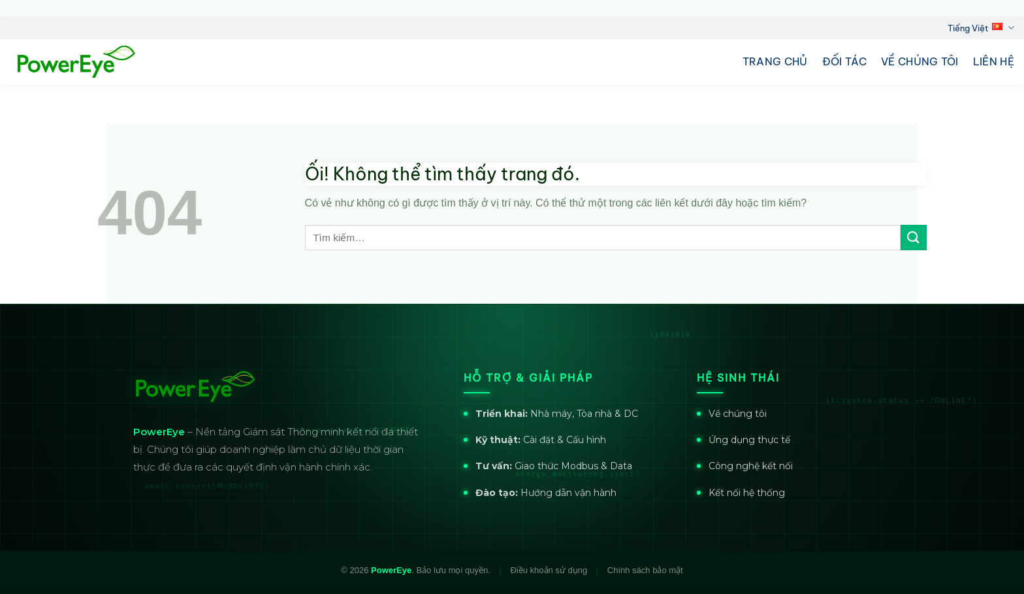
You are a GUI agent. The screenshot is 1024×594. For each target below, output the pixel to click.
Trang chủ (775, 61)
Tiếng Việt (981, 28)
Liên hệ (993, 61)
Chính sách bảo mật (645, 570)
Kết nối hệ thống (747, 493)
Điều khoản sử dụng (548, 570)
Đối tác (844, 61)
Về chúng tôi (920, 61)
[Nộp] (914, 237)
